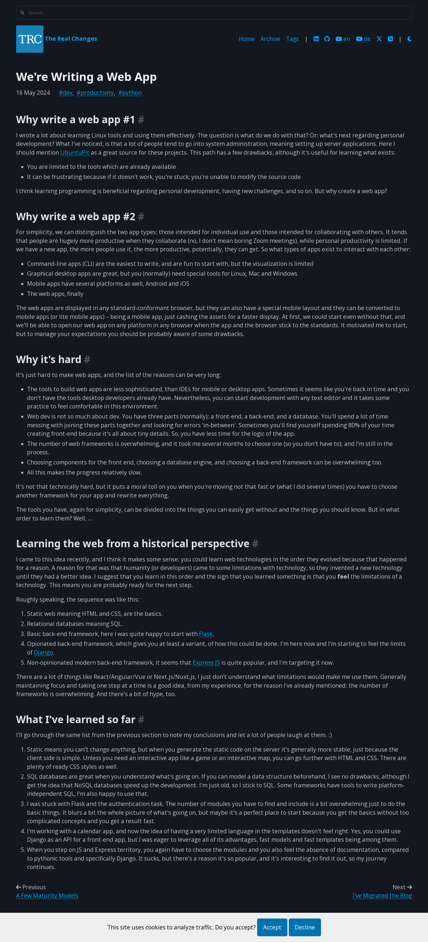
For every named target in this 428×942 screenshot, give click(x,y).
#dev (65, 92)
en (342, 39)
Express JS (206, 662)
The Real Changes (71, 38)
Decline (305, 927)
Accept (272, 927)
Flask (206, 634)
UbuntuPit (75, 152)
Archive (270, 39)
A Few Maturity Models (47, 895)
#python (130, 92)
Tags (292, 39)
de (363, 39)
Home (247, 39)
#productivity (95, 92)
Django (43, 652)
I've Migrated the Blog (382, 895)
